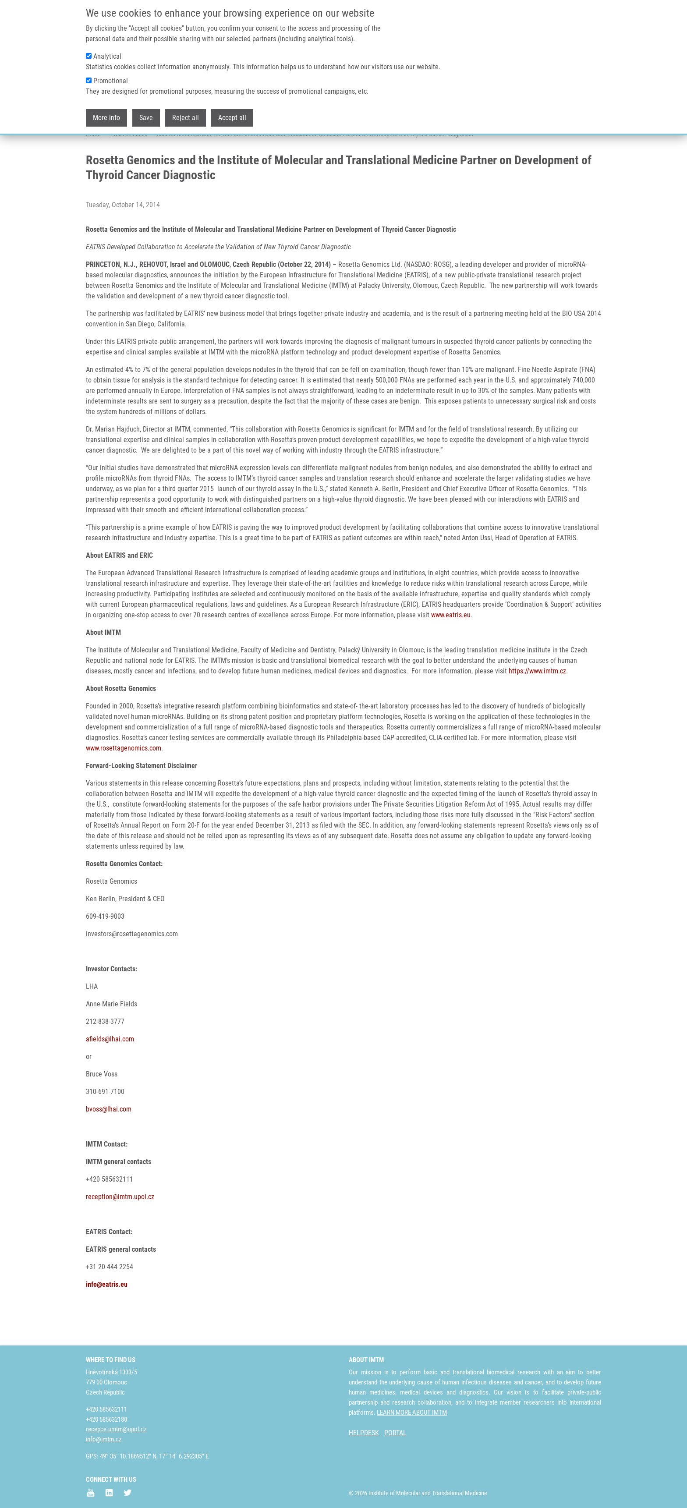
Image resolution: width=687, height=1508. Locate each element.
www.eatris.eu (451, 649)
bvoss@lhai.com (108, 1144)
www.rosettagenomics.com (123, 783)
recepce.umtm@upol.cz (116, 1429)
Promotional (110, 80)
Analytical (107, 55)
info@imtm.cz (104, 1439)
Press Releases (128, 168)
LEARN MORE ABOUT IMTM (412, 1412)
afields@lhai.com (110, 1073)
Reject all (185, 117)
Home (93, 168)
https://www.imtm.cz (537, 705)
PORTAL (395, 1433)
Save (146, 117)
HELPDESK (364, 1433)
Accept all (232, 117)
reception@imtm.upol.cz (120, 1231)
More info (106, 117)
